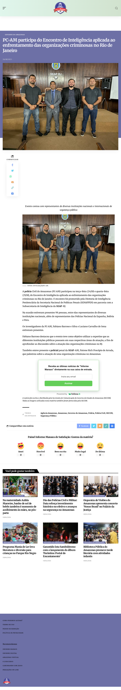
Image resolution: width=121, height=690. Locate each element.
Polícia (91, 413)
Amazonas (62, 413)
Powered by (68, 394)
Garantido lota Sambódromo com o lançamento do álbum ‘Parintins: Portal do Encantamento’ (59, 552)
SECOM (109, 413)
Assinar (68, 383)
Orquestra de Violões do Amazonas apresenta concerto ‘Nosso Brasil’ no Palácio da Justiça (100, 506)
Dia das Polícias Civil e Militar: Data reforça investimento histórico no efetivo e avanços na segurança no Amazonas (60, 506)
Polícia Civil (100, 413)
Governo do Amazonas (15, 34)
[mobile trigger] (5, 8)
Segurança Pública (48, 416)
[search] (116, 8)
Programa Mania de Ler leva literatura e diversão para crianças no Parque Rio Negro (19, 551)
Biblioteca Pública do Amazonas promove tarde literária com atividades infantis (98, 552)
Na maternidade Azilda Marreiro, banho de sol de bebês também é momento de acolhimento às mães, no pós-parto (20, 508)
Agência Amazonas (49, 413)
